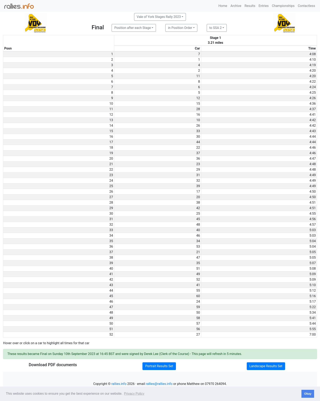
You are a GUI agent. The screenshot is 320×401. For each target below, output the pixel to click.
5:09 (312, 274)
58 (198, 318)
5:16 (312, 296)
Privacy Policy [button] (134, 393)
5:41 (312, 318)
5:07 (312, 263)
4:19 (312, 65)
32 (198, 180)
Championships (283, 6)
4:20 (312, 71)
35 (198, 263)
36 (198, 158)
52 (198, 279)
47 (198, 257)
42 (198, 208)
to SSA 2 (215, 28)
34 (198, 241)
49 (198, 274)
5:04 (312, 241)
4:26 (312, 98)
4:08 (312, 54)
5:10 (312, 285)
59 (198, 307)
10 (198, 120)
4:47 (312, 158)
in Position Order (180, 28)
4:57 (312, 224)
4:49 (312, 175)
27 (198, 334)
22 (198, 147)
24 (198, 301)
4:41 (312, 114)
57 (198, 323)
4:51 (312, 202)
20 (198, 197)
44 (198, 142)
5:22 (312, 307)
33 (198, 131)
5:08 (312, 268)
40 (198, 230)
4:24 (312, 87)
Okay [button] (307, 393)
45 (198, 219)
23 (198, 164)
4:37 (312, 109)
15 (198, 103)
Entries (264, 6)
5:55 (312, 329)
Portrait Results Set (159, 366)
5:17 (312, 301)
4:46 (312, 147)
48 (198, 224)
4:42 (312, 120)
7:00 (312, 334)
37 (198, 153)
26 (198, 125)
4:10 (312, 60)
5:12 (312, 290)
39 (198, 186)
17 (198, 191)
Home (222, 6)
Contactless (306, 6)
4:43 (312, 131)
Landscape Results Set (265, 366)
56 (198, 329)
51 (198, 268)
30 (198, 136)
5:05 (312, 252)
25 (198, 213)
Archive (235, 6)
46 (198, 235)
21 (198, 252)
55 (198, 290)
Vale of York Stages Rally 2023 (159, 17)
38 (198, 202)
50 (198, 312)
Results (249, 6)
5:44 (312, 323)
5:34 (312, 312)
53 (198, 246)
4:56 (312, 219)
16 (198, 114)
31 (198, 175)
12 (198, 98)
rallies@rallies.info (159, 384)
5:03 (312, 230)
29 (198, 169)
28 (198, 109)
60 (198, 296)
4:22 (312, 81)
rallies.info (119, 384)
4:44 (312, 136)
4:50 (312, 191)
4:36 (312, 103)
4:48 (312, 164)
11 (198, 76)
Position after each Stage (132, 28)
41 (198, 285)
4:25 (312, 92)
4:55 (312, 213)
